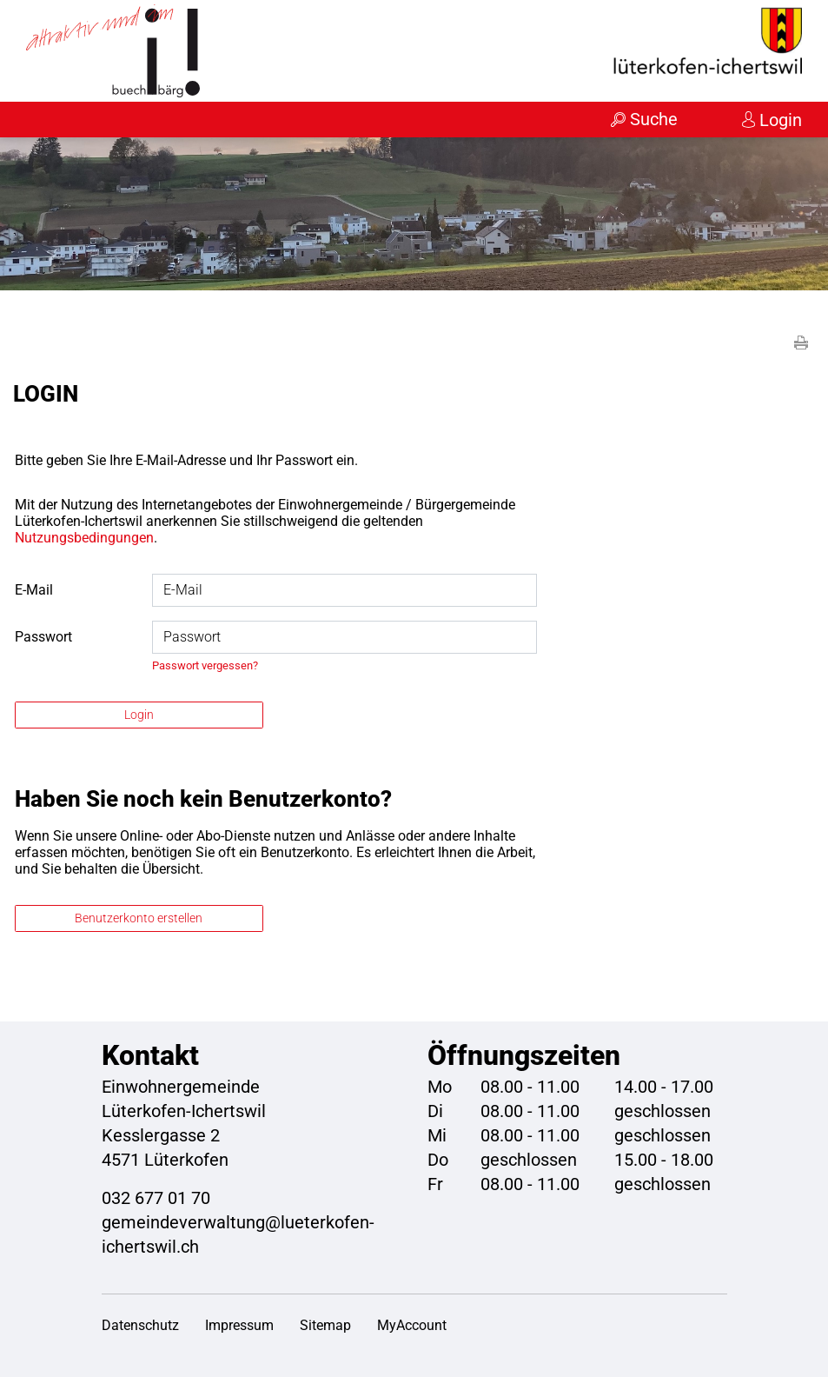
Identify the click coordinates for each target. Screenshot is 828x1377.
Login (780, 120)
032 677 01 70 (156, 1197)
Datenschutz (140, 1325)
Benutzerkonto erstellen (138, 918)
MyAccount (412, 1325)
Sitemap (325, 1325)
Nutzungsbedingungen (84, 537)
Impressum (239, 1325)
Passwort (43, 637)
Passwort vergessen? (205, 665)
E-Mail (34, 590)
